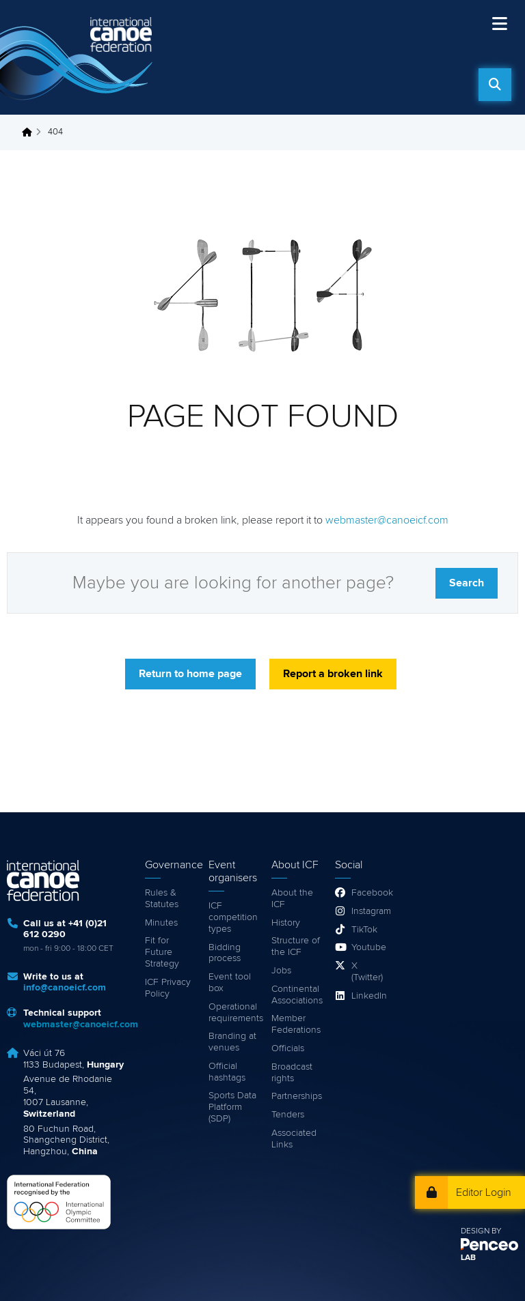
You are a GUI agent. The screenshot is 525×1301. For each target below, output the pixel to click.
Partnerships (296, 1096)
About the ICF (292, 898)
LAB (468, 1258)
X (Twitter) (367, 971)
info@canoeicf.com (64, 987)
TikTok (364, 929)
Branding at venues (232, 1042)
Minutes (161, 923)
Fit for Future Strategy (162, 952)
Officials (287, 1048)
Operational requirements (233, 1012)
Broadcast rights (291, 1072)
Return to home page (190, 673)
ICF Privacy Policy (168, 988)
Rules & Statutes (161, 898)
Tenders (287, 1114)
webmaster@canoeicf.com (386, 520)
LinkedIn (368, 996)
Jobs (281, 970)
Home (31, 132)
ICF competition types (233, 917)
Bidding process (224, 953)
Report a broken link (333, 673)
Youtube (368, 947)
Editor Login (483, 1192)
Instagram (368, 911)
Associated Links (294, 1138)
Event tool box (229, 982)
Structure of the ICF (295, 946)
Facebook (368, 893)
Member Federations (296, 1024)
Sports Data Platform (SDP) (232, 1107)
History (285, 923)
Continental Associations (296, 994)
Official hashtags (226, 1072)
